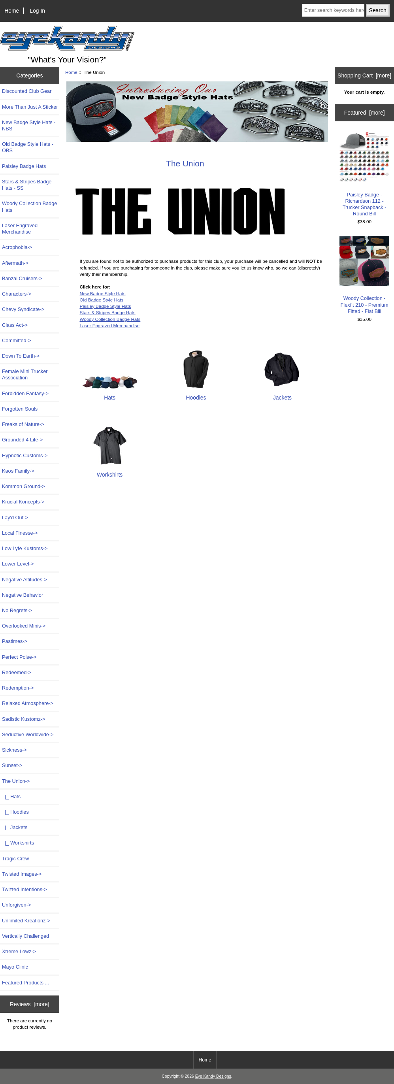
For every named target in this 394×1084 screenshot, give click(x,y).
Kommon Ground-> (23, 486)
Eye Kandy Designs (213, 1076)
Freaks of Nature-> (23, 424)
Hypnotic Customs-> (24, 455)
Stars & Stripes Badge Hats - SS (26, 185)
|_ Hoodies (15, 812)
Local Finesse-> (20, 533)
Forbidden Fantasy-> (25, 393)
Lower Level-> (18, 564)
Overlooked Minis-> (23, 626)
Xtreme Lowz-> (19, 951)
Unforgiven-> (16, 905)
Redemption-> (18, 688)
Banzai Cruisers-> (22, 278)
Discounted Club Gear (26, 91)
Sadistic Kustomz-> (23, 719)
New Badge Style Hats (102, 293)
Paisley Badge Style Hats (105, 306)
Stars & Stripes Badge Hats (107, 312)
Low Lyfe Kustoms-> (24, 548)
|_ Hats (11, 796)
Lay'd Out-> (15, 517)
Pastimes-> (14, 641)
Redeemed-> (16, 672)
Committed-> (16, 340)
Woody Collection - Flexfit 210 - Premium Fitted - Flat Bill (364, 275)
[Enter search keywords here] (333, 10)
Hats (110, 394)
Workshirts (109, 471)
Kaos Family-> (18, 471)
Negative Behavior (22, 595)
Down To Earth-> (21, 356)
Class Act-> (15, 325)
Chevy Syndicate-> (23, 309)
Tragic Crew (15, 859)
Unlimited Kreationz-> (26, 921)
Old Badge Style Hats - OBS (27, 147)
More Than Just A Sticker (30, 107)
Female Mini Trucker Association (24, 374)
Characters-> (16, 294)
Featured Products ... (25, 983)
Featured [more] (364, 112)
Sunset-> (12, 765)
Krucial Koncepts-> (23, 502)
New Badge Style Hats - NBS (28, 125)
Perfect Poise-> (19, 657)
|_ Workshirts (18, 843)
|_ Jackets (14, 827)
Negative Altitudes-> (24, 580)
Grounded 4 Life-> (22, 440)
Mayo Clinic (15, 967)
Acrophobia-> (17, 247)
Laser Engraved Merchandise (20, 228)
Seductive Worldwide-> (28, 734)
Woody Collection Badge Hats (29, 206)
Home (11, 11)
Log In (37, 11)
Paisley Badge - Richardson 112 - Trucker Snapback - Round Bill (364, 174)
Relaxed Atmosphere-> (27, 703)
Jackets (282, 394)
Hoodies (196, 394)
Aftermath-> (15, 263)
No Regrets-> (17, 610)
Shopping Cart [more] (364, 75)
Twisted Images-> (21, 874)
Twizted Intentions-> (24, 889)
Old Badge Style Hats (101, 299)
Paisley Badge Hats (24, 166)
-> (16, 781)
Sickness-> (14, 750)
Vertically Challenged (25, 936)
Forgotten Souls (20, 409)
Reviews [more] (29, 1004)
